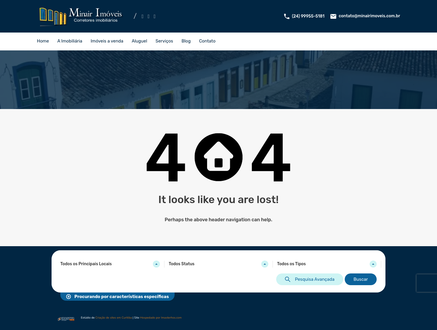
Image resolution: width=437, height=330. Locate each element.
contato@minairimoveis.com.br (369, 15)
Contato (207, 41)
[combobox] (110, 264)
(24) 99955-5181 (308, 16)
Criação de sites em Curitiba (113, 318)
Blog (186, 41)
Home (43, 41)
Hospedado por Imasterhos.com (161, 318)
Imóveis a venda (107, 41)
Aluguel (139, 41)
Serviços (164, 41)
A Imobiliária (69, 41)
